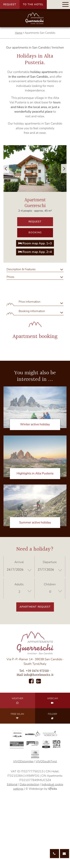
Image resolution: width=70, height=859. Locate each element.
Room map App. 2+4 (35, 252)
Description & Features (21, 269)
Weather (17, 700)
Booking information (32, 311)
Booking (35, 232)
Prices (10, 277)
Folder (52, 716)
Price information (29, 302)
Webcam (52, 700)
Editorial (12, 784)
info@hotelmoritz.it (39, 675)
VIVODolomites (23, 761)
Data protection (29, 784)
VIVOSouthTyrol (46, 761)
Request (9, 4)
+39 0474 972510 (37, 671)
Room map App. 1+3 (35, 243)
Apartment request (35, 607)
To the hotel (33, 4)
